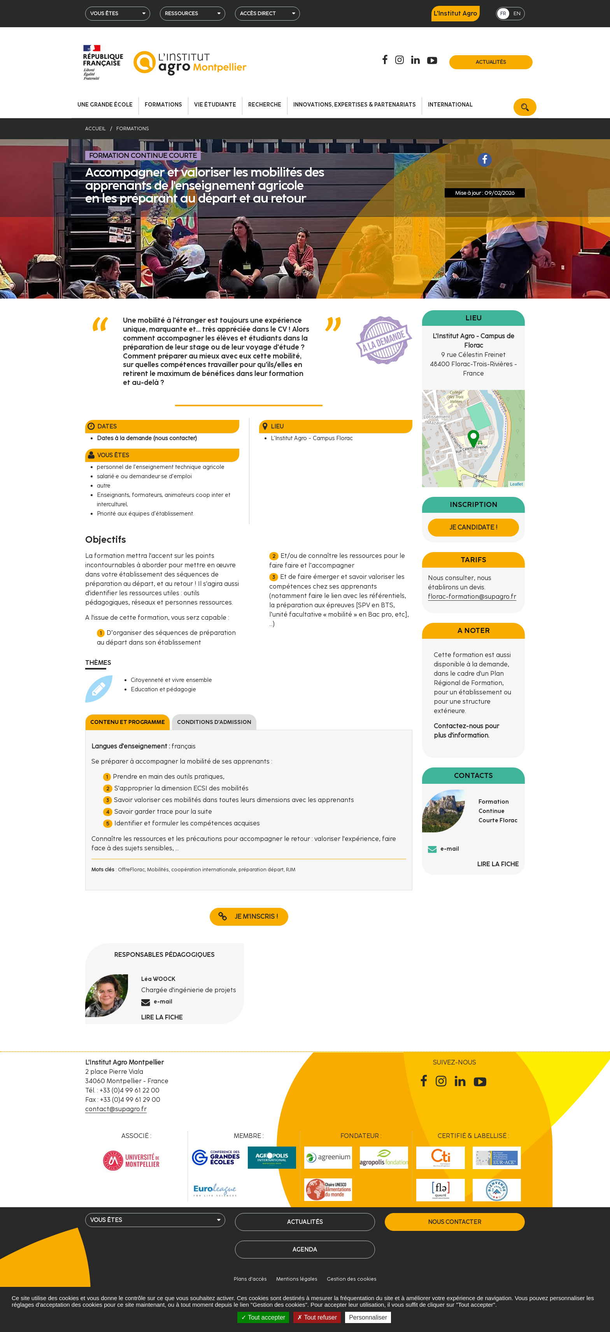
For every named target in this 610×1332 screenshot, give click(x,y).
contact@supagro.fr (116, 1109)
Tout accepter (263, 1317)
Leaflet (516, 484)
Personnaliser (368, 1317)
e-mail (163, 1001)
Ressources (181, 13)
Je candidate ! (474, 527)
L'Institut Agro (455, 13)
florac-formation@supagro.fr (472, 596)
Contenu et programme (127, 722)
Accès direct (258, 13)
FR (503, 13)
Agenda (305, 1249)
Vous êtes (104, 13)
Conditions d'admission (214, 722)
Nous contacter (454, 1221)
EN (517, 13)
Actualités (491, 62)
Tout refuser (317, 1317)
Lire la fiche (162, 1017)
